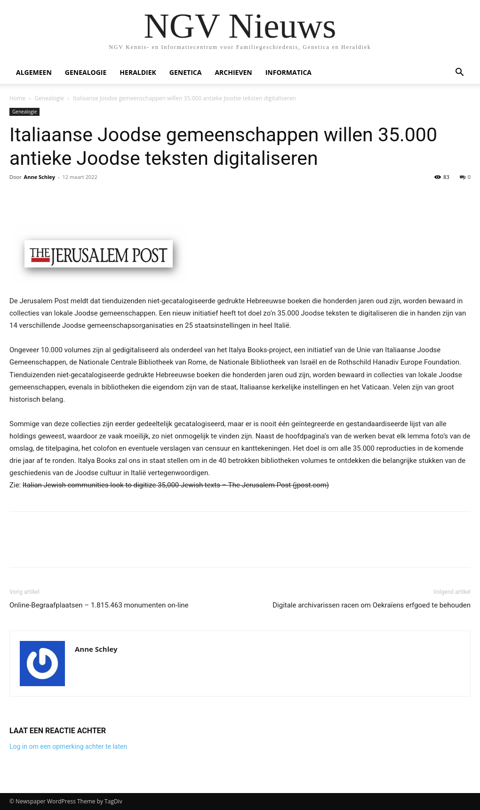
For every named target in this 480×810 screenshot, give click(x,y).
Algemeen (34, 72)
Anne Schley (39, 176)
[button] (459, 73)
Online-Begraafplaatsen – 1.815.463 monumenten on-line (99, 605)
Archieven (233, 72)
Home (17, 98)
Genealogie (86, 72)
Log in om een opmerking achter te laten (68, 746)
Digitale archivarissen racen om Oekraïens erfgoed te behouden (371, 605)
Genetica (185, 72)
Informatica (288, 72)
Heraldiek (138, 72)
